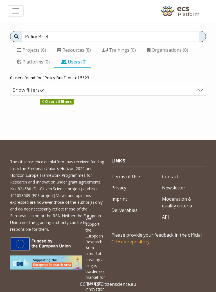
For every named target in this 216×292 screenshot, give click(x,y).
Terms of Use (125, 176)
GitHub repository (130, 242)
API (165, 217)
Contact (170, 176)
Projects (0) (31, 50)
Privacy (118, 188)
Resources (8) (74, 50)
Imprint (119, 199)
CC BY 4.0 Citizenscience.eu (108, 284)
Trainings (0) (119, 50)
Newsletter (173, 188)
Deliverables (124, 210)
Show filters (28, 90)
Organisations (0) (167, 50)
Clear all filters (57, 101)
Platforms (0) (33, 62)
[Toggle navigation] (16, 11)
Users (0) (74, 62)
